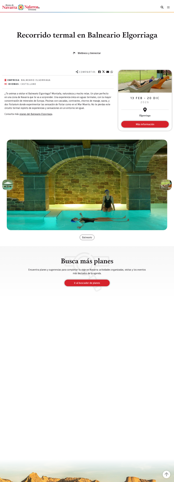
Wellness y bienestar (89, 53)
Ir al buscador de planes (87, 282)
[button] (7, 185)
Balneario (87, 237)
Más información (145, 124)
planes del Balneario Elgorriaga (35, 114)
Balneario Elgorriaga (35, 80)
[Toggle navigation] (168, 7)
